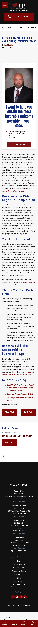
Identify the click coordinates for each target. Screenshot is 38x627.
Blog (19, 578)
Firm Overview (19, 564)
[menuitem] (19, 561)
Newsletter (19, 585)
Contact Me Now (19, 144)
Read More (10, 443)
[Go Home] (3, 27)
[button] (5, 5)
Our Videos (19, 575)
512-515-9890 (19, 508)
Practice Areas (19, 568)
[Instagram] (21, 597)
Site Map (11, 605)
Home (19, 561)
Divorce (14, 405)
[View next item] (7, 456)
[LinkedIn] (25, 597)
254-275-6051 (19, 540)
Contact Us (19, 581)
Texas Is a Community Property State (20, 394)
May (9, 27)
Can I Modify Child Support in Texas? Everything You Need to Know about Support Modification (20, 387)
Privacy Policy (24, 605)
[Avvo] (17, 597)
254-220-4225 (19, 485)
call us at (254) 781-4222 (18, 375)
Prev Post (9, 412)
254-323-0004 (19, 494)
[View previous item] (3, 456)
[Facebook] (13, 597)
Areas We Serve (19, 571)
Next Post (28, 412)
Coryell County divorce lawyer (12, 191)
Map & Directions (19, 502)
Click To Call (19, 16)
